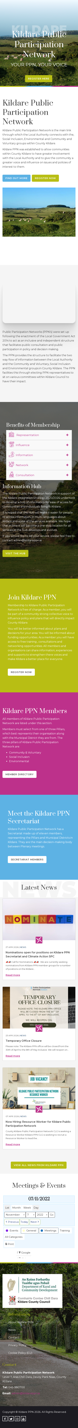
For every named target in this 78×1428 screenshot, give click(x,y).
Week (27, 1207)
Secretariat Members (27, 859)
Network (18, 464)
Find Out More (16, 178)
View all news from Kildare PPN (39, 1165)
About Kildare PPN (21, 1322)
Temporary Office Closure (24, 1040)
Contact (13, 1337)
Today (24, 1221)
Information (21, 454)
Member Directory (19, 774)
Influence (19, 444)
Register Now (45, 178)
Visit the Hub (15, 553)
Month (16, 1207)
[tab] (39, 435)
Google (24, 1252)
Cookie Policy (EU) (20, 1353)
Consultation (21, 474)
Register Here (38, 78)
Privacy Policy (17, 1345)
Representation (24, 434)
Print (9, 1244)
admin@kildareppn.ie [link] (26, 1393)
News (23, 947)
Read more (13, 975)
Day (36, 1207)
